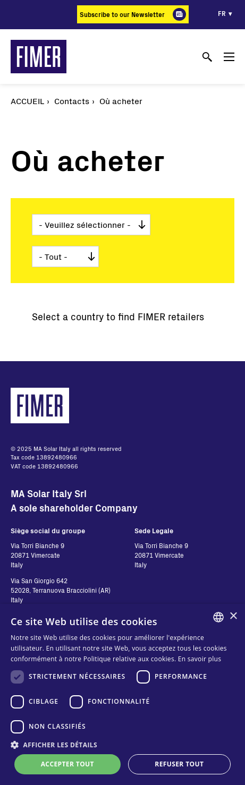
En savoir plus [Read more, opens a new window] (199, 658)
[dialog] (122, 694)
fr (222, 13)
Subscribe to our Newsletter (122, 14)
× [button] (233, 616)
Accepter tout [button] (67, 764)
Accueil (27, 100)
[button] (122, 744)
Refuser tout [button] (179, 764)
